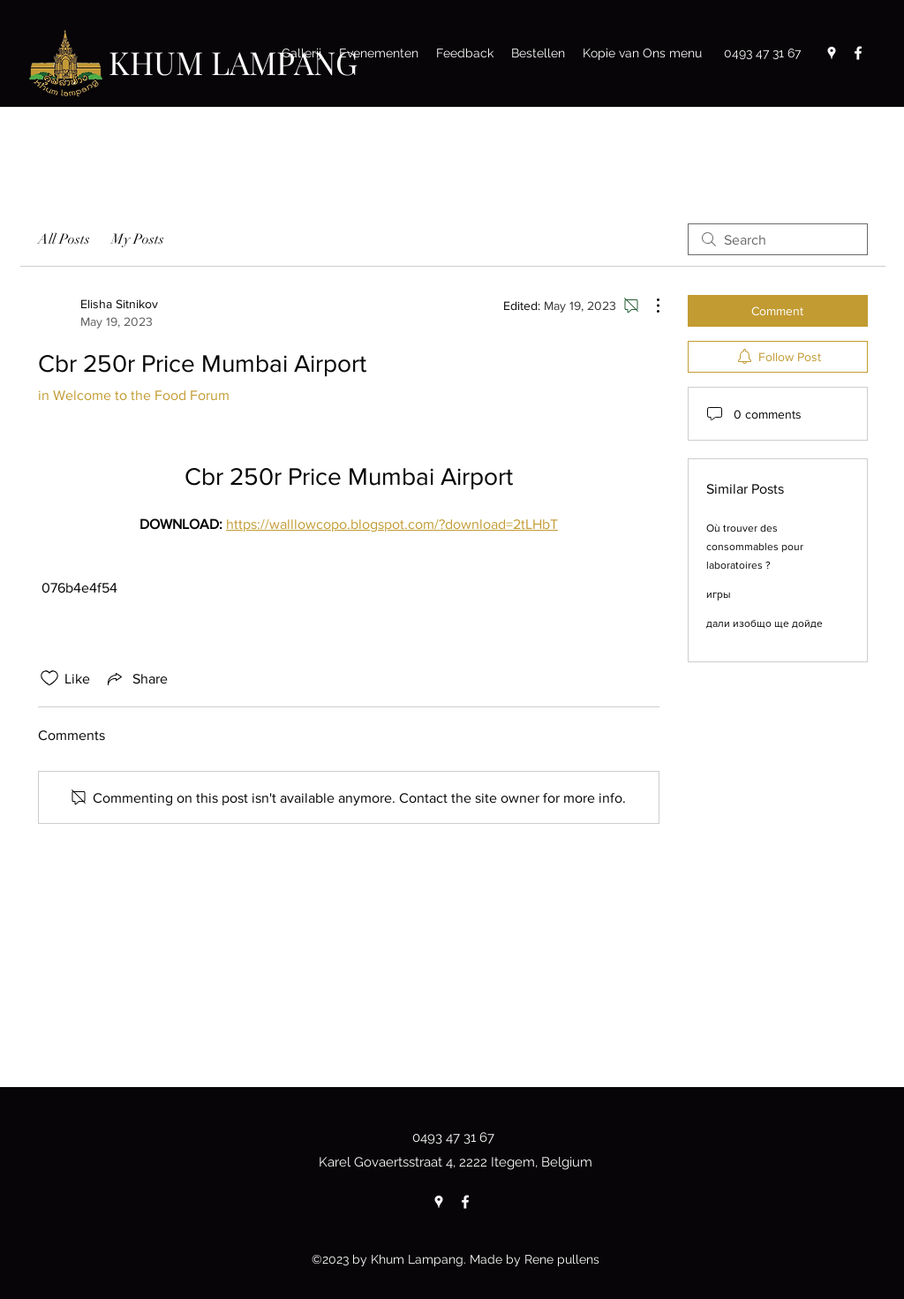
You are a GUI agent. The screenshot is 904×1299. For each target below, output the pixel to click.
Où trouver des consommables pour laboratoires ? (754, 546)
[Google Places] (831, 53)
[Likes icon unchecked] (49, 678)
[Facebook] (858, 53)
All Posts (64, 239)
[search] (778, 239)
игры (718, 594)
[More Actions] (648, 305)
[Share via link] (136, 678)
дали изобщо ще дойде (764, 623)
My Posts (137, 239)
